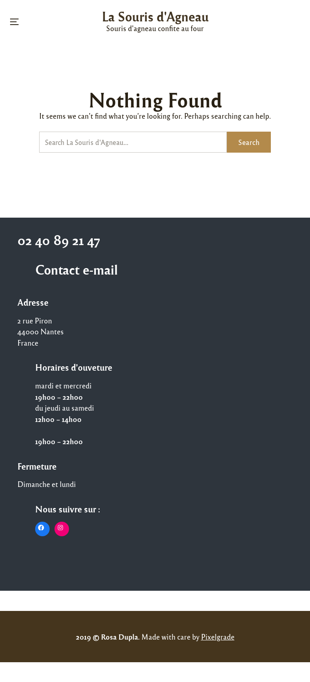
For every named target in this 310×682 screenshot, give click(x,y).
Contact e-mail (76, 269)
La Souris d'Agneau (155, 16)
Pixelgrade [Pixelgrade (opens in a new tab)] (218, 636)
